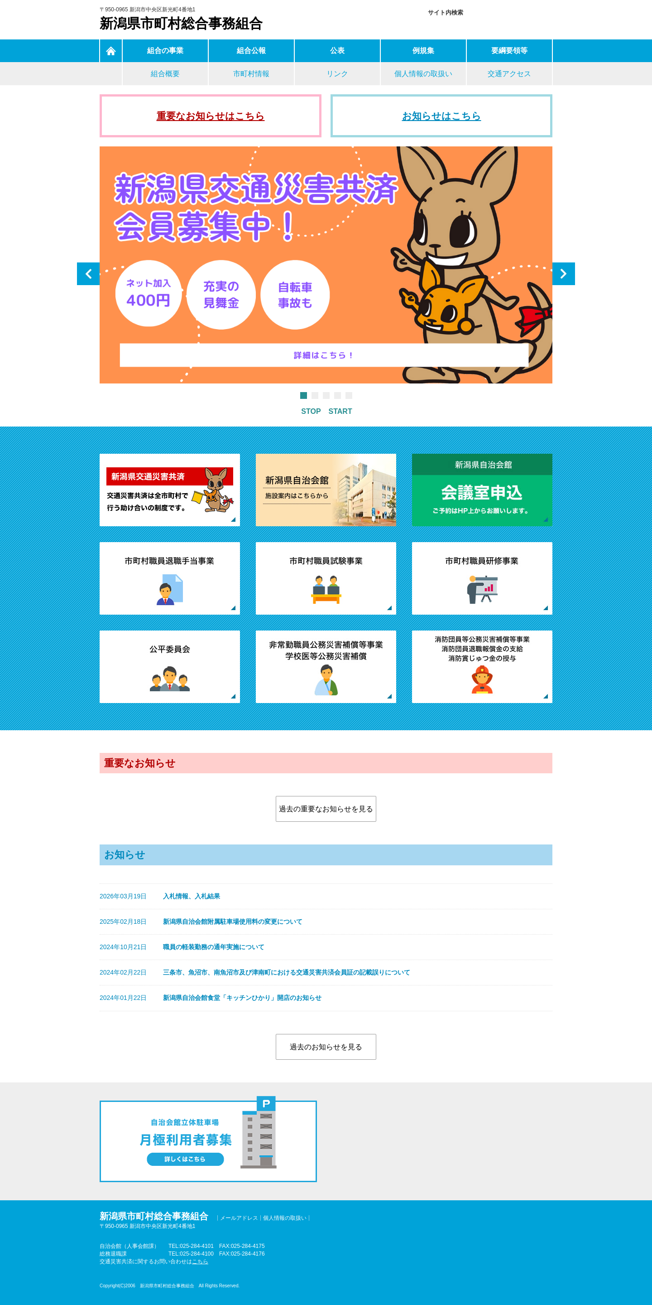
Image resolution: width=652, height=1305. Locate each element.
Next (563, 273)
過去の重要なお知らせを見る (326, 809)
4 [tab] (337, 395)
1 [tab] (303, 395)
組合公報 (251, 50)
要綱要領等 (509, 50)
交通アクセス (509, 74)
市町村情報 (251, 74)
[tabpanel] (326, 267)
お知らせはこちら (441, 116)
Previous (88, 273)
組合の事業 (165, 50)
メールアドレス (239, 1218)
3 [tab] (325, 395)
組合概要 (165, 74)
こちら (200, 1261)
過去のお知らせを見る (326, 1047)
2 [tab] (314, 395)
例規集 (423, 50)
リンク (337, 74)
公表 (337, 50)
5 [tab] (348, 395)
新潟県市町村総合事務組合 (181, 23)
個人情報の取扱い (423, 74)
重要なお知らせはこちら (211, 116)
